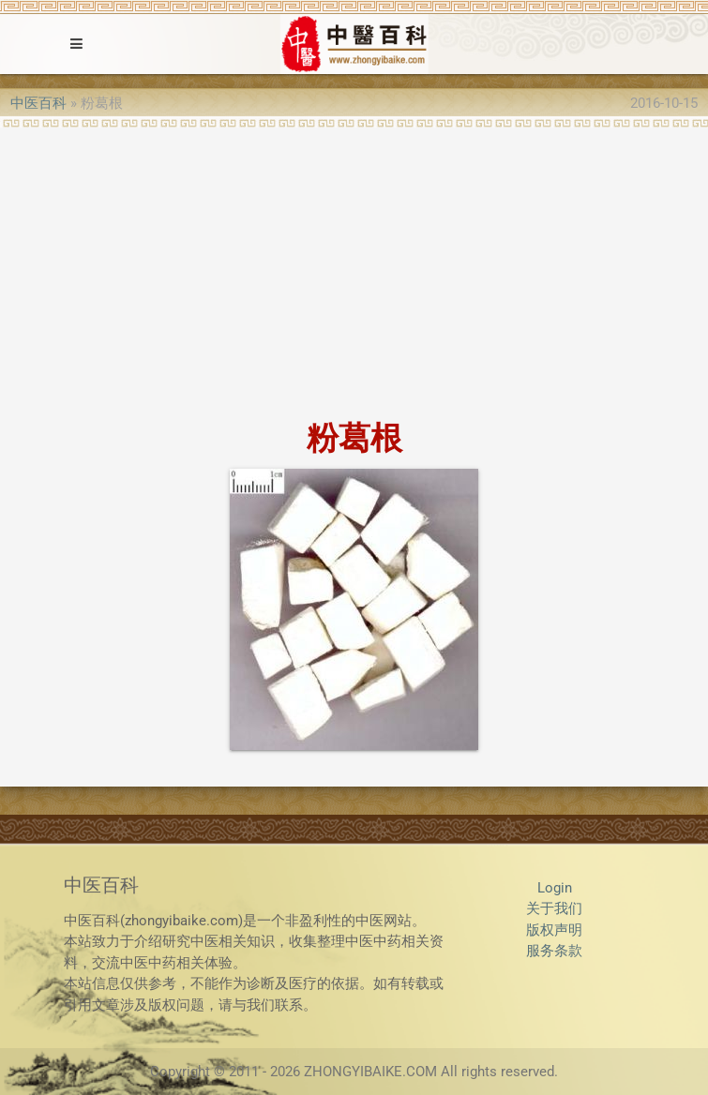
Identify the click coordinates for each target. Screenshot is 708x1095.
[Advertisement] (354, 268)
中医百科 (38, 103)
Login (554, 887)
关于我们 (554, 908)
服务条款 (554, 950)
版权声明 (554, 930)
